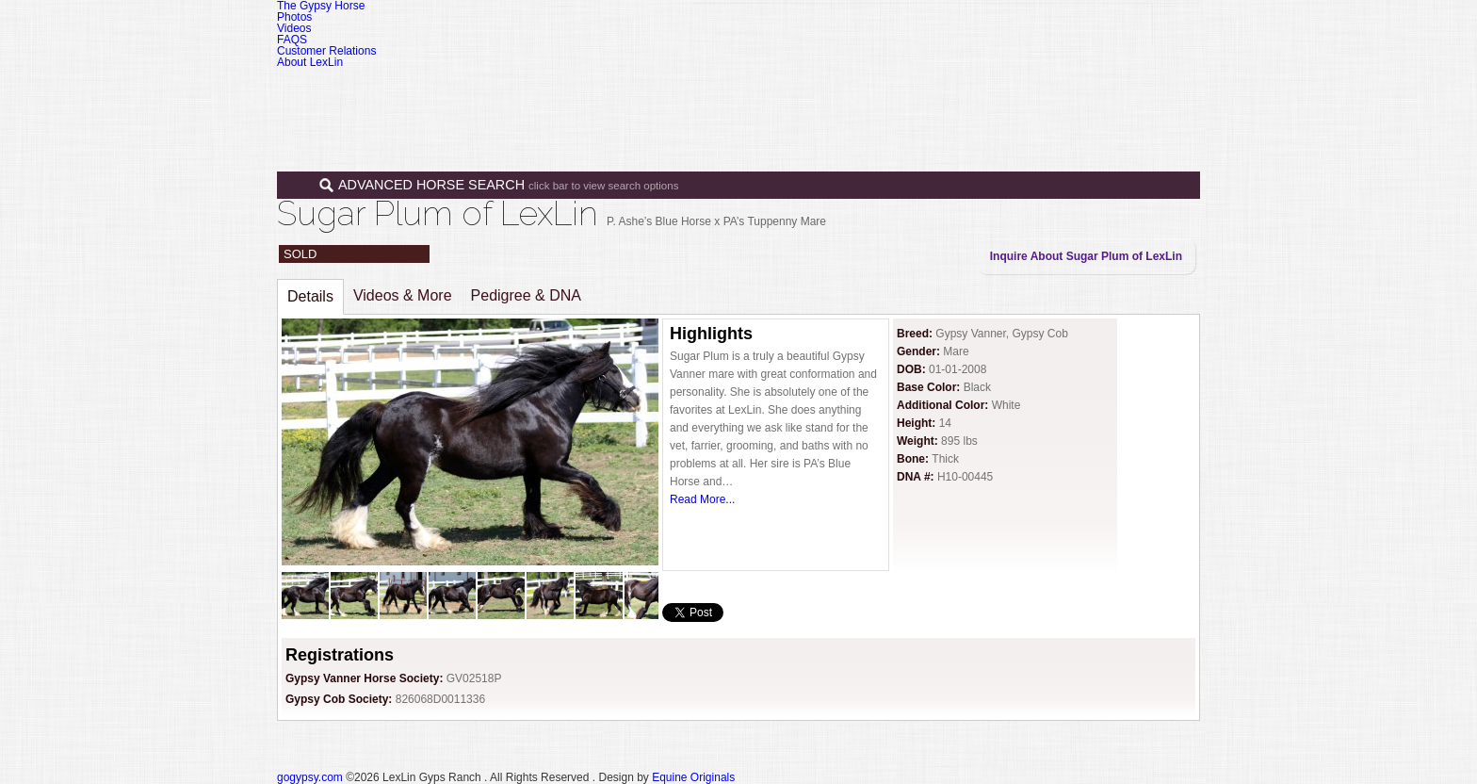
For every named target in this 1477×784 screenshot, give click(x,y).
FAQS (292, 39)
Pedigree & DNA (526, 295)
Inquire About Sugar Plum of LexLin (1086, 256)
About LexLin (310, 62)
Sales (872, 92)
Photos (294, 17)
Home (722, 92)
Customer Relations (326, 50)
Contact (1108, 92)
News (1035, 92)
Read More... (702, 499)
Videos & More (402, 295)
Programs (957, 92)
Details (310, 296)
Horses (794, 92)
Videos (294, 28)
